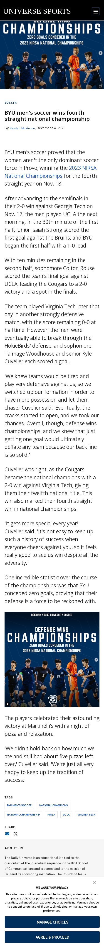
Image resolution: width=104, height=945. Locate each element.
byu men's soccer (19, 805)
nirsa (51, 814)
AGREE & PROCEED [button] (52, 937)
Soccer (11, 103)
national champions (53, 805)
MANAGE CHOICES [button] (52, 922)
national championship (23, 814)
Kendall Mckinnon (24, 128)
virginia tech (86, 814)
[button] (94, 882)
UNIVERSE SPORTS (37, 11)
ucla (66, 814)
